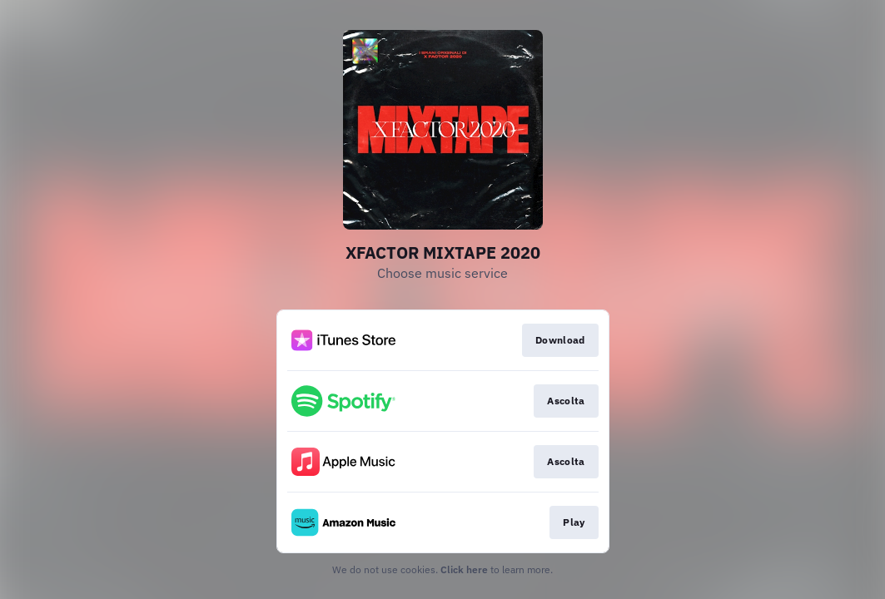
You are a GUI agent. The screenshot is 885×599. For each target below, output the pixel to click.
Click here (464, 569)
